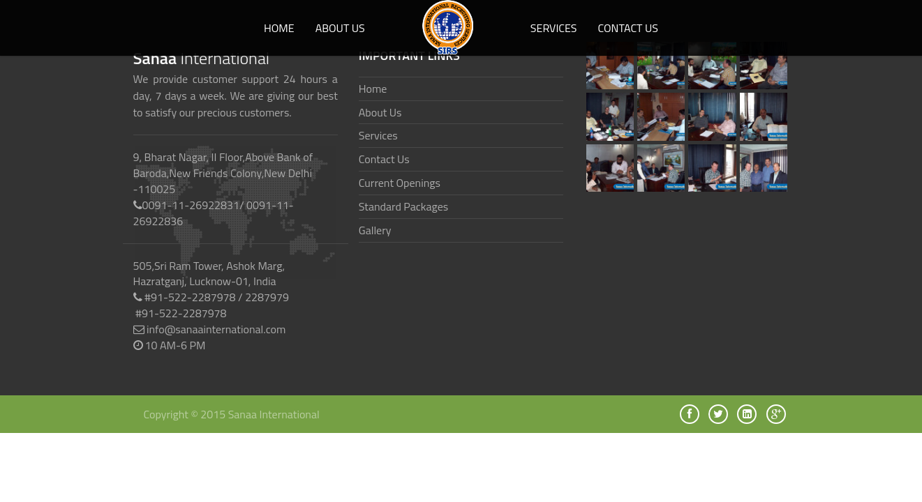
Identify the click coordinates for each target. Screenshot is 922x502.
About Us (380, 112)
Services (553, 28)
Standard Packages (403, 206)
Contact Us (628, 28)
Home (279, 28)
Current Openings (399, 182)
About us (340, 28)
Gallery (375, 230)
